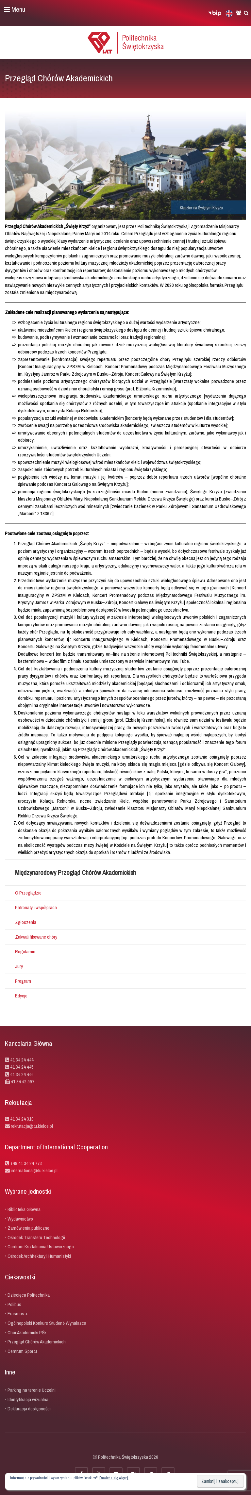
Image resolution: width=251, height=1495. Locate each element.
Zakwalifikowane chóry (36, 936)
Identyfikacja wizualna (28, 1399)
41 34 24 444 (22, 1059)
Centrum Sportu (22, 1350)
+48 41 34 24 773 (26, 1163)
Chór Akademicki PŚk (27, 1332)
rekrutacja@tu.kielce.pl (32, 1126)
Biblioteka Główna (24, 1209)
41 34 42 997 (22, 1081)
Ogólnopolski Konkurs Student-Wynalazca (47, 1323)
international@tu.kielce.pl (34, 1170)
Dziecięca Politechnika (29, 1294)
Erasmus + (18, 1313)
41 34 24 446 (22, 1074)
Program (23, 981)
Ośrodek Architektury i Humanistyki (39, 1255)
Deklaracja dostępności (29, 1408)
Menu (14, 9)
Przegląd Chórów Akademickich (37, 1341)
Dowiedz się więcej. (114, 1478)
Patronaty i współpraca (36, 907)
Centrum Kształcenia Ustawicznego (41, 1246)
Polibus (14, 1304)
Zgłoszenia (25, 922)
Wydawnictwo (20, 1218)
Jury (19, 966)
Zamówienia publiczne (28, 1227)
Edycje (21, 995)
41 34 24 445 (22, 1066)
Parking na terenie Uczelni (32, 1390)
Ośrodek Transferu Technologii (36, 1237)
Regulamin (25, 951)
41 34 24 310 (22, 1118)
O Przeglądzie (28, 892)
